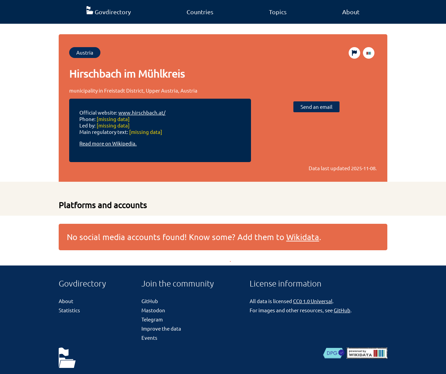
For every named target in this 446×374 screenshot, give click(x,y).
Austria (84, 52)
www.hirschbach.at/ (142, 112)
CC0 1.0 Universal (312, 301)
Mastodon (153, 310)
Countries (200, 11)
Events (149, 337)
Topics (278, 11)
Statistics (69, 310)
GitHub (149, 301)
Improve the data (161, 328)
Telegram (152, 319)
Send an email (316, 106)
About (351, 11)
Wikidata (302, 237)
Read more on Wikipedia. (108, 143)
